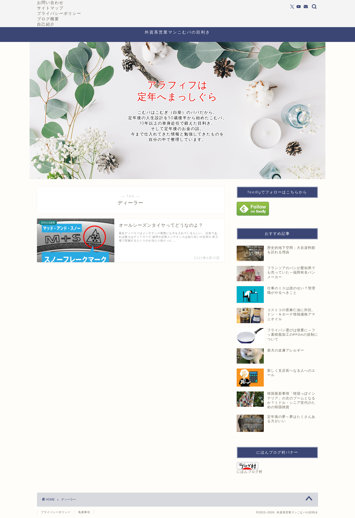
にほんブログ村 (250, 468)
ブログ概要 (48, 18)
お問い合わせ (50, 2)
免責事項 (84, 512)
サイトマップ (50, 7)
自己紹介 (46, 24)
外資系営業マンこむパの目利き (177, 32)
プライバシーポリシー (59, 13)
